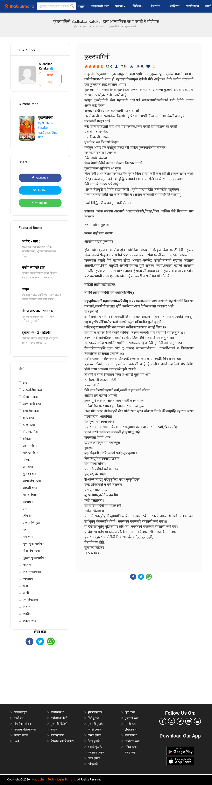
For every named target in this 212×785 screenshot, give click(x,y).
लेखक (54, 729)
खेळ (25, 586)
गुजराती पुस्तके (95, 723)
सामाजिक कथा (32, 481)
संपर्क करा (19, 718)
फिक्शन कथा (30, 397)
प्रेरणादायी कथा (32, 404)
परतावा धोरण (21, 735)
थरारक (27, 565)
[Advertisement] (40, 678)
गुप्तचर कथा (30, 474)
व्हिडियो (139, 6)
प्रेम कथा (28, 467)
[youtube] (188, 721)
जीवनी (27, 516)
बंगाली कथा (131, 735)
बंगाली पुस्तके (95, 746)
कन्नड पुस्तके (94, 758)
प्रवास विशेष (30, 446)
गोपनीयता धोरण (22, 723)
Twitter (40, 190)
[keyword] (56, 6)
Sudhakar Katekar (46, 66)
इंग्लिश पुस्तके (95, 712)
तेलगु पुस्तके (94, 741)
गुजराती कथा (132, 718)
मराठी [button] (82, 6)
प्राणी (26, 593)
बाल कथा (28, 418)
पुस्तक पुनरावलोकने (34, 558)
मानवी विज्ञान (30, 495)
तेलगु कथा (130, 752)
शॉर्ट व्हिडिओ (57, 735)
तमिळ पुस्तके (94, 735)
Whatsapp (40, 202)
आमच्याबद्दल (20, 712)
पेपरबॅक (157, 6)
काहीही (27, 614)
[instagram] (171, 721)
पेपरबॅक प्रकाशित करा (62, 741)
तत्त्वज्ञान (28, 502)
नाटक (26, 460)
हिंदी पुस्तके (93, 718)
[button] (72, 6)
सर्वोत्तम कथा (57, 712)
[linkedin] (197, 721)
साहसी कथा (30, 488)
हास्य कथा (29, 425)
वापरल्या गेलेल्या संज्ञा (25, 729)
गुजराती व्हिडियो (59, 723)
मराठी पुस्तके (94, 729)
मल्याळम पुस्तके (96, 752)
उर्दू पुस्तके (93, 764)
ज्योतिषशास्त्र (30, 600)
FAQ (16, 741)
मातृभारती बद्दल (100, 6)
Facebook (40, 177)
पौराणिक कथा (31, 551)
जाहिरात (174, 6)
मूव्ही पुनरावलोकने (33, 544)
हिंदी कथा (130, 712)
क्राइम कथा (29, 621)
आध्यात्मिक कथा (33, 390)
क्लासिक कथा (31, 411)
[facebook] (162, 721)
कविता (27, 439)
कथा (25, 383)
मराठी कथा (130, 723)
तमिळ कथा (131, 746)
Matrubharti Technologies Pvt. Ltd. (54, 779)
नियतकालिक (30, 432)
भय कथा (28, 537)
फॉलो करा (50, 78)
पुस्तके (120, 6)
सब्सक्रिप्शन (192, 6)
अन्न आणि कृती (32, 523)
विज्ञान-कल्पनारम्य (33, 572)
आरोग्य (27, 509)
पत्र (25, 530)
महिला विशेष (30, 453)
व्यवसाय (28, 579)
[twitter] (180, 721)
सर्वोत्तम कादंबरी (59, 718)
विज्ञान (26, 607)
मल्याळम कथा (132, 741)
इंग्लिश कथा (131, 729)
